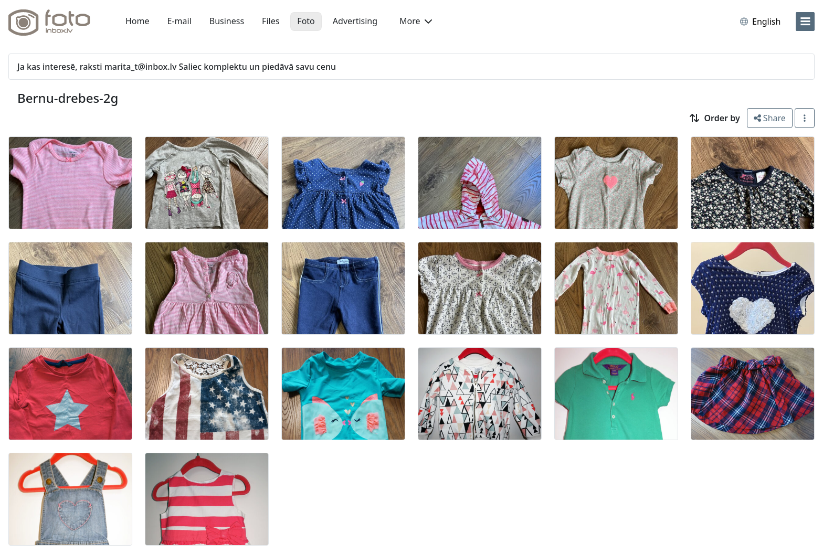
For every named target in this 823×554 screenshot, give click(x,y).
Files (270, 21)
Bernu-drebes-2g (67, 97)
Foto (305, 21)
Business (226, 21)
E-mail (179, 21)
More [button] (415, 21)
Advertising (355, 21)
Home (137, 21)
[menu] (805, 21)
